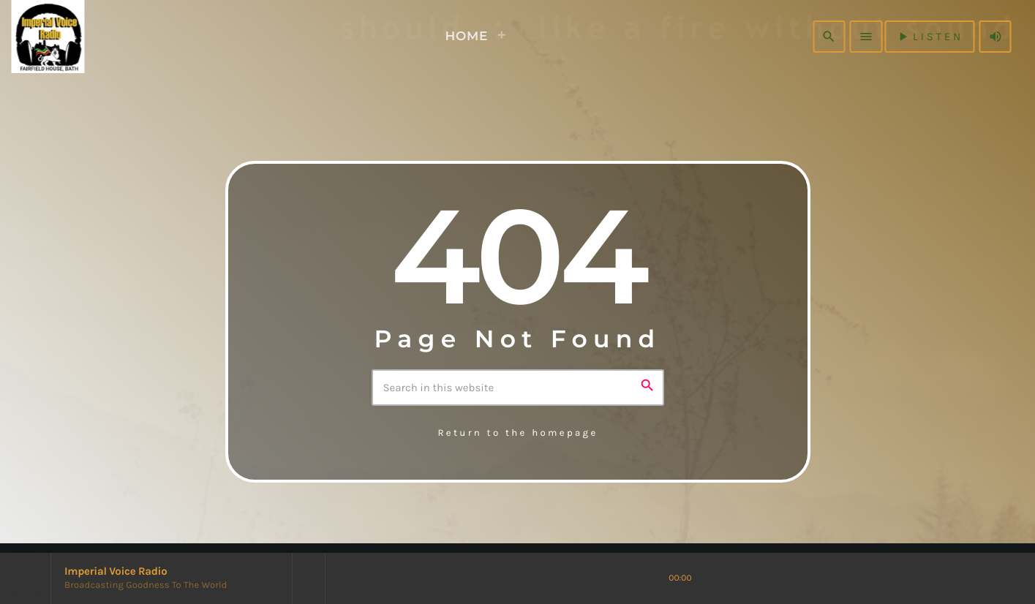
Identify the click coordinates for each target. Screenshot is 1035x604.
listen (929, 36)
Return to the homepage (517, 433)
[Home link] (72, 36)
